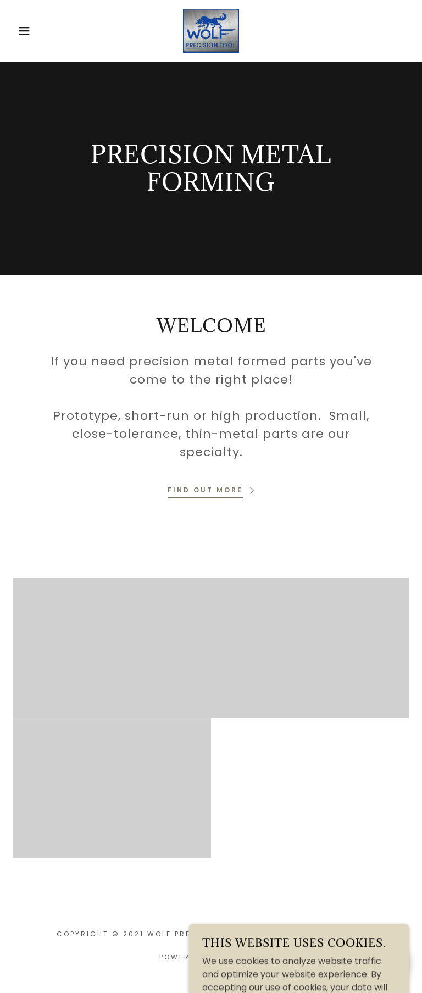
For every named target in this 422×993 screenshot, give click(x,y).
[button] (21, 31)
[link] (210, 30)
